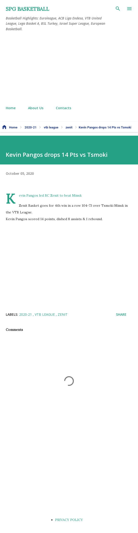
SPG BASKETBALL (27, 9)
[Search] (118, 9)
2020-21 (26, 314)
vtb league (45, 314)
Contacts (63, 108)
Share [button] (121, 314)
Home (11, 108)
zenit (63, 314)
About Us (35, 108)
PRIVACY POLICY (69, 520)
